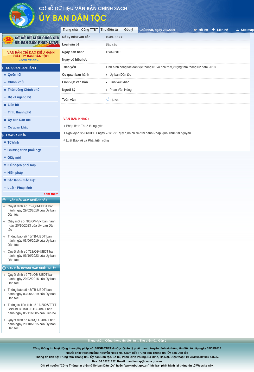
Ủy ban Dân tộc (19, 120)
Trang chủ (70, 29)
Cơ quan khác (18, 127)
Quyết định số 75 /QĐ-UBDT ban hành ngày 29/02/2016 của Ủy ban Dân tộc (32, 210)
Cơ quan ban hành (21, 67)
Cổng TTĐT (89, 29)
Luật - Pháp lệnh (20, 188)
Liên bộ (13, 105)
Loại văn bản (16, 135)
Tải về (112, 100)
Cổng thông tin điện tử (121, 340)
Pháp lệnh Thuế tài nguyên (85, 126)
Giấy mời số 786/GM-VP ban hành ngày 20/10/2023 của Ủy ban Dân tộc (32, 226)
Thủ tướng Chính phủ (23, 90)
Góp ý (128, 29)
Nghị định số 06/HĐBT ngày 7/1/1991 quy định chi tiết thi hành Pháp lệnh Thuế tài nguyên (128, 133)
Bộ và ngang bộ (19, 97)
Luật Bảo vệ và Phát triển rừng (87, 140)
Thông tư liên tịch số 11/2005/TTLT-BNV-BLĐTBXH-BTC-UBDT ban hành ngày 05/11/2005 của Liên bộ (33, 309)
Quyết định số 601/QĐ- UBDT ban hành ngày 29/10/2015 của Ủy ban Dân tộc (32, 324)
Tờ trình (13, 142)
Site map (247, 30)
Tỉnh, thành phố (19, 112)
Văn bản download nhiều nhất (32, 268)
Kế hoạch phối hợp (22, 165)
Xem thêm (50, 194)
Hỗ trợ (204, 30)
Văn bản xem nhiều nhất (28, 199)
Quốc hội (14, 74)
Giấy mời (14, 157)
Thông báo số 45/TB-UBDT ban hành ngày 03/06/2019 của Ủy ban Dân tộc (32, 241)
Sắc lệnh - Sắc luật (21, 180)
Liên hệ (223, 30)
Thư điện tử (109, 29)
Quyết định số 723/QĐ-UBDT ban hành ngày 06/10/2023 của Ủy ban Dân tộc (32, 256)
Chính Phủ (15, 82)
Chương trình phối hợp (24, 150)
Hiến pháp (15, 173)
